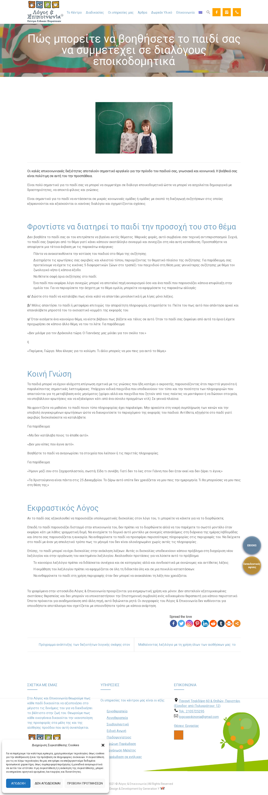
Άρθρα (142, 12)
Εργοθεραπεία (117, 711)
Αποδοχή (18, 783)
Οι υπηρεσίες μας (121, 12)
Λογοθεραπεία (117, 718)
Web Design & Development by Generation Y (131, 788)
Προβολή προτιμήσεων (85, 783)
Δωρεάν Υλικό (161, 12)
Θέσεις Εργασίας (186, 726)
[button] (103, 745)
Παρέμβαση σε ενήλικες (124, 757)
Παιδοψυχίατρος (119, 737)
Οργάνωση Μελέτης (121, 750)
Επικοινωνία (185, 12)
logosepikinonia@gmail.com (199, 717)
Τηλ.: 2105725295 (191, 711)
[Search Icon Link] (208, 12)
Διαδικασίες (95, 12)
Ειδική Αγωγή (116, 731)
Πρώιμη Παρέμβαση (121, 744)
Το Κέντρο (74, 12)
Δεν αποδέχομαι (47, 783)
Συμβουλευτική (118, 724)
